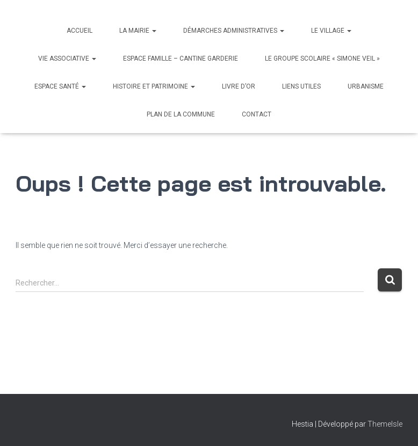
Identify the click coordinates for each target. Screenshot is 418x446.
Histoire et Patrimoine (154, 86)
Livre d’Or (238, 86)
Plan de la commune (181, 114)
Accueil (79, 30)
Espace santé (60, 86)
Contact (256, 114)
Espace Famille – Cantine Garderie (180, 58)
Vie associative (67, 58)
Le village (331, 30)
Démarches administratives (233, 30)
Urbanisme (366, 86)
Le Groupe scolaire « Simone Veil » (322, 58)
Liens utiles (301, 86)
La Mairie (137, 30)
